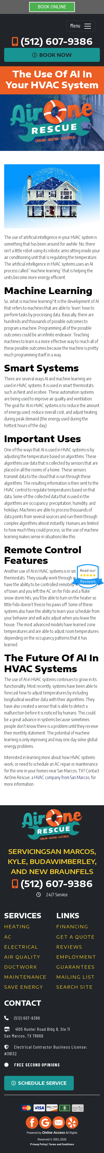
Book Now (52, 55)
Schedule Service (39, 1083)
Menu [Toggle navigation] (81, 26)
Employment (76, 957)
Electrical (21, 947)
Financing (72, 926)
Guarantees (75, 967)
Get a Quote (75, 937)
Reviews (69, 947)
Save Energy (23, 987)
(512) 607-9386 (57, 41)
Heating (17, 926)
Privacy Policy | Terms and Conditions (52, 1144)
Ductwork (20, 967)
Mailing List (75, 977)
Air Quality (22, 957)
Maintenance (25, 977)
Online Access (53, 1133)
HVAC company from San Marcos (61, 777)
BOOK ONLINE (52, 6)
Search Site (74, 987)
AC (7, 937)
